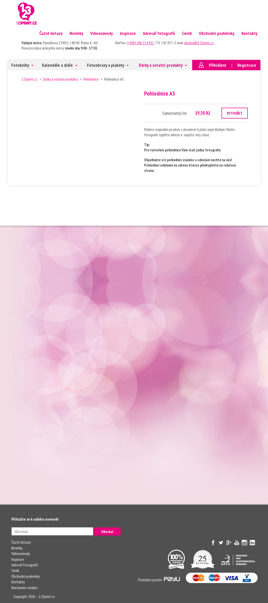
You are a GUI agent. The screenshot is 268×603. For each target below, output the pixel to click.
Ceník (187, 33)
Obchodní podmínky (216, 33)
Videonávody (101, 33)
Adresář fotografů (159, 33)
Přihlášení (217, 65)
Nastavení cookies (24, 587)
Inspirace (128, 33)
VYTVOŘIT (234, 113)
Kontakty (249, 33)
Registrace (246, 65)
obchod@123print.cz (199, 42)
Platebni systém (159, 579)
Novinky (76, 33)
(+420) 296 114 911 (140, 42)
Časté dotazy (50, 33)
